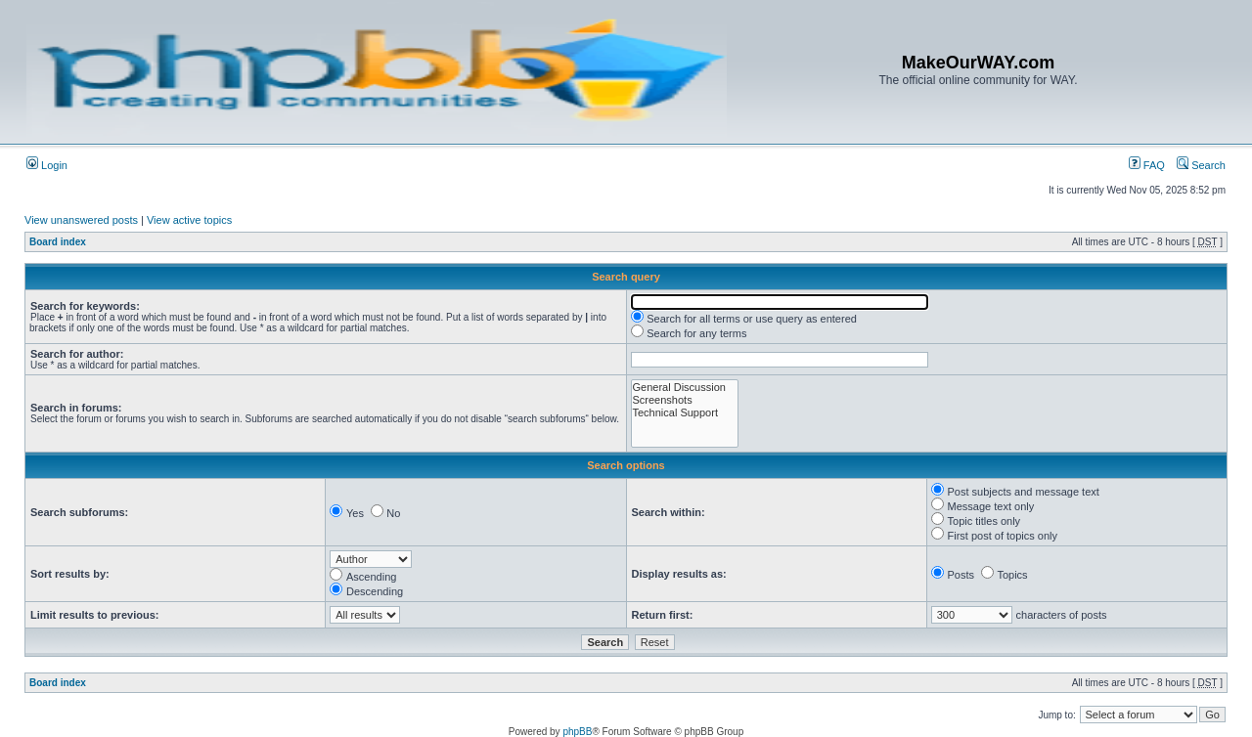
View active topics (189, 220)
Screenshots (685, 400)
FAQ (1147, 165)
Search (1201, 165)
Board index (57, 242)
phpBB (577, 731)
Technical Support (685, 413)
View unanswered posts (81, 220)
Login (46, 165)
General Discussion (685, 387)
